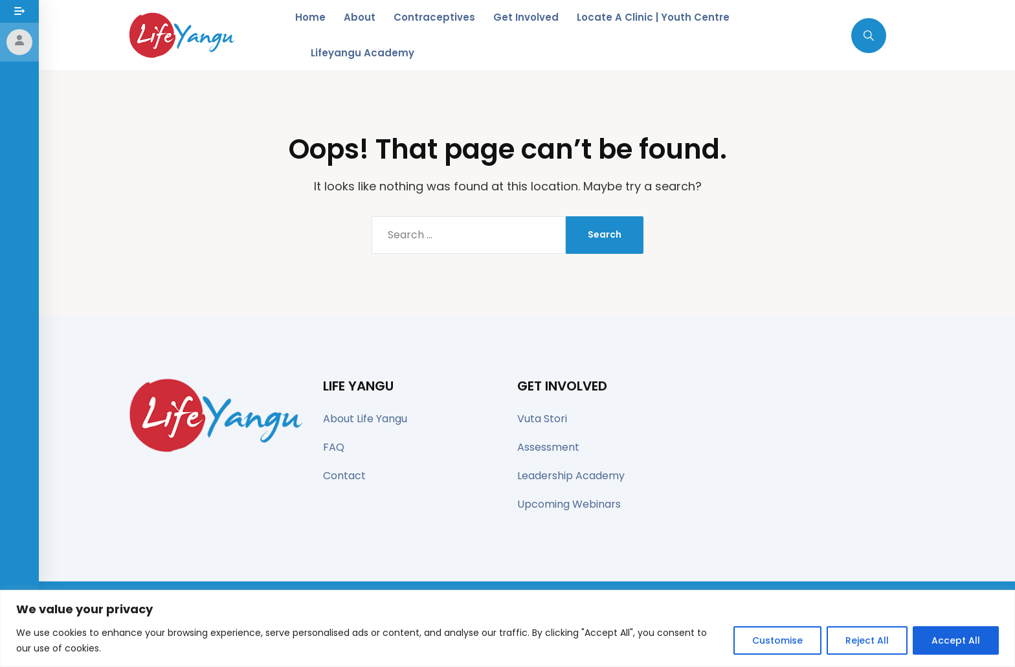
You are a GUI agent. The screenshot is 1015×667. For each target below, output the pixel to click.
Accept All (955, 640)
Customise (777, 640)
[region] (507, 628)
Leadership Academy (571, 475)
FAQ (333, 447)
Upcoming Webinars (569, 504)
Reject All (867, 640)
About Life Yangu (365, 418)
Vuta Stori (542, 418)
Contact (344, 475)
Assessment (548, 447)
